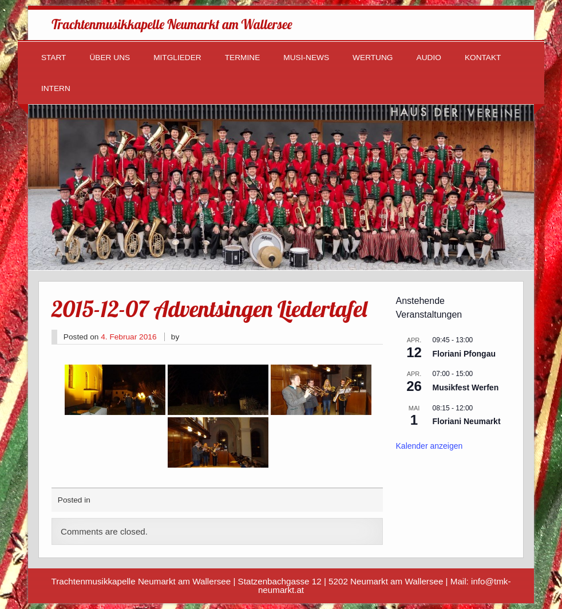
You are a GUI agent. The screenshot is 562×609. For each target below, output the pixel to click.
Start (53, 57)
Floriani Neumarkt (467, 421)
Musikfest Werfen (466, 387)
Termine (242, 57)
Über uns (109, 57)
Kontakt (483, 57)
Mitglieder (177, 57)
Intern (55, 88)
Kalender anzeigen (429, 445)
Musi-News (306, 57)
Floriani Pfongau (464, 353)
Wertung (373, 57)
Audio (429, 57)
